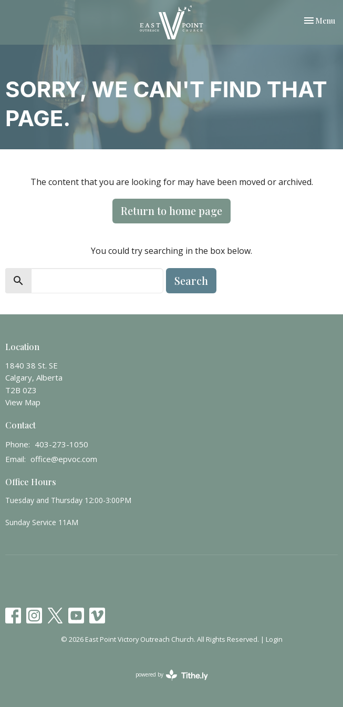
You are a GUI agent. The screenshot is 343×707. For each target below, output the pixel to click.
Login (274, 639)
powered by (172, 675)
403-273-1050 (61, 444)
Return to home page (171, 210)
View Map (22, 402)
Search (191, 280)
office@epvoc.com (63, 459)
